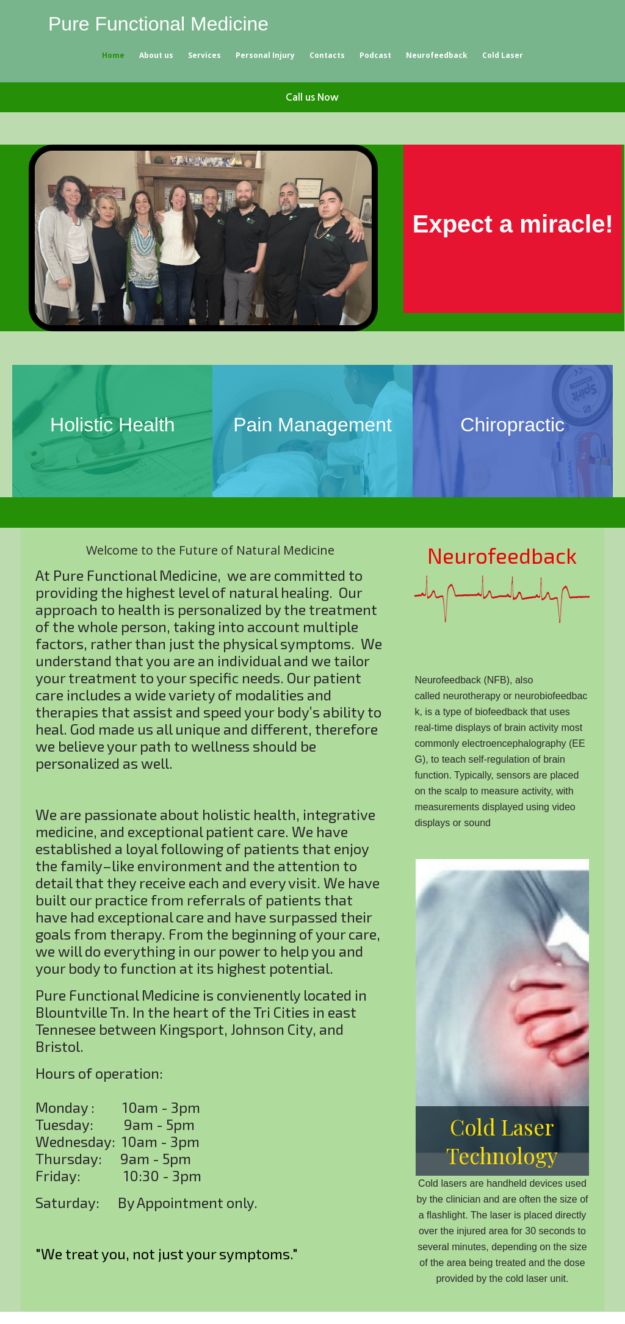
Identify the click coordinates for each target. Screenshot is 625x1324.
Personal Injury (265, 55)
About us (156, 55)
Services (204, 55)
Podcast (375, 55)
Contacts (327, 55)
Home (113, 55)
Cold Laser (502, 55)
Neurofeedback (437, 55)
